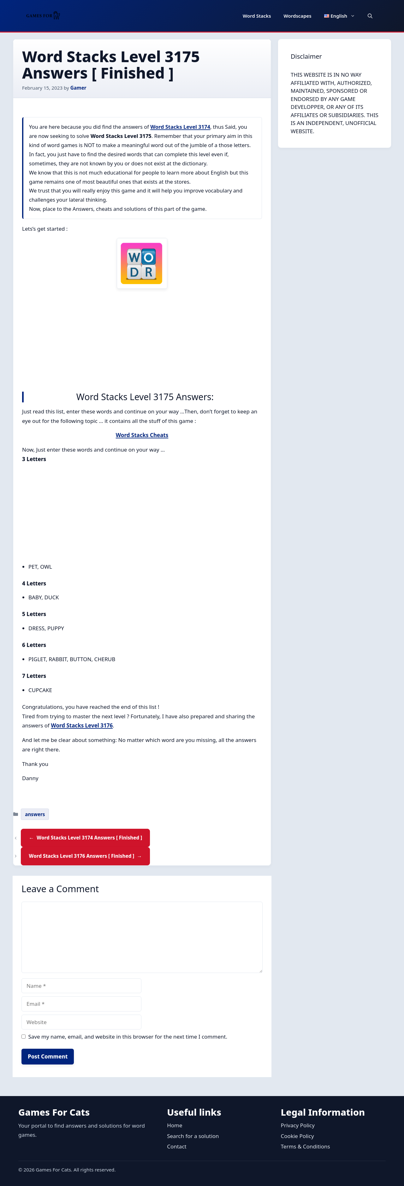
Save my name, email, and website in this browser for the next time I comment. (127, 1036)
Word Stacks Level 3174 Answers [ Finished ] (89, 837)
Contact (177, 1146)
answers (35, 814)
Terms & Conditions (305, 1146)
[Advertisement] (142, 338)
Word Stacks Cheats (142, 435)
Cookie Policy (297, 1136)
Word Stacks (257, 16)
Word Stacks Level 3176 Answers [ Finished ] (81, 856)
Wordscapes (298, 16)
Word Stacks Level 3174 (180, 126)
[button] (370, 15)
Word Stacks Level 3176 (82, 725)
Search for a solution (193, 1136)
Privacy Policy (298, 1125)
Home (174, 1125)
